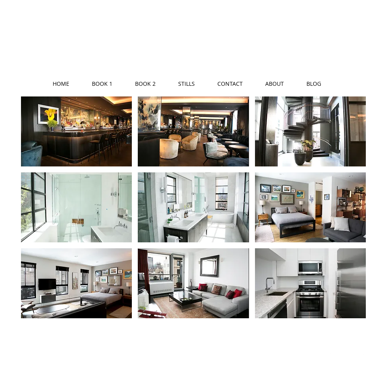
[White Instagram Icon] (365, 351)
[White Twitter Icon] (347, 351)
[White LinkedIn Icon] (382, 351)
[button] (76, 131)
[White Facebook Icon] (330, 351)
